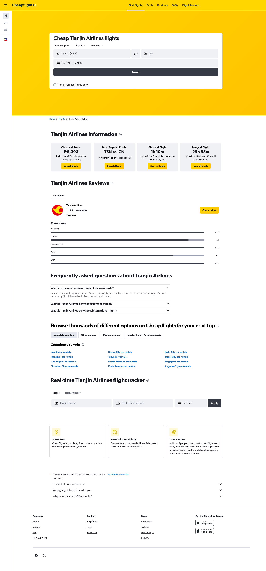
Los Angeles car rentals (66, 361)
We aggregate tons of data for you (140, 490)
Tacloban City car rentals (67, 366)
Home (55, 119)
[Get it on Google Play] (208, 523)
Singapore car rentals (179, 361)
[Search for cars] (5, 29)
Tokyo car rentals (120, 356)
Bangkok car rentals (65, 356)
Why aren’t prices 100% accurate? (140, 496)
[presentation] (123, 134)
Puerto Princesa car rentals (125, 361)
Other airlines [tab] (91, 335)
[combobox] (65, 45)
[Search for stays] (5, 22)
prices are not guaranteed (121, 474)
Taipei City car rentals (179, 356)
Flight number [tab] (75, 392)
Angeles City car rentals (181, 366)
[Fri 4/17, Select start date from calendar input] (194, 403)
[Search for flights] (5, 15)
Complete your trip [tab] (67, 335)
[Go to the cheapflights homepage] (24, 5)
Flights (65, 119)
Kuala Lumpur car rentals (124, 366)
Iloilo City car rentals (179, 352)
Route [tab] (59, 392)
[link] (74, 166)
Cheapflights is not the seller (140, 484)
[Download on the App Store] (208, 531)
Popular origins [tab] (114, 335)
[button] (6, 5)
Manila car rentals (64, 352)
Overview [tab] (61, 195)
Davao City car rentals (123, 352)
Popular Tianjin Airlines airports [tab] (147, 335)
